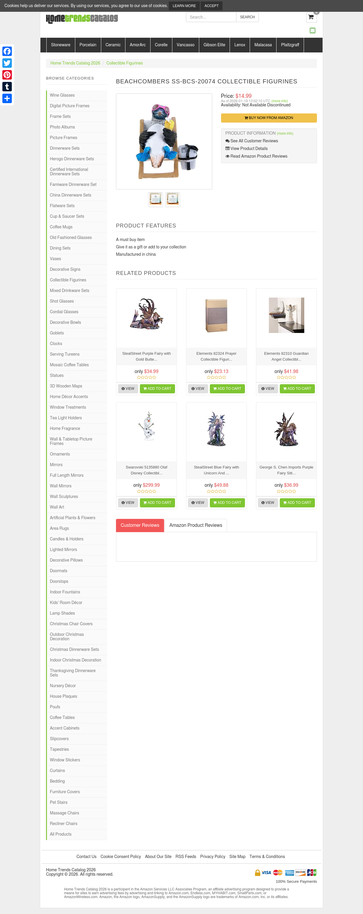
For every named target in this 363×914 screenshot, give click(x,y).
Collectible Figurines (125, 63)
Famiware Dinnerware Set (73, 185)
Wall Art (57, 507)
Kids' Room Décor (66, 603)
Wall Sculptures (64, 497)
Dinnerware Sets (65, 148)
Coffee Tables (62, 718)
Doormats (58, 571)
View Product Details (246, 148)
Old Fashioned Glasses (71, 238)
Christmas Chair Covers (71, 624)
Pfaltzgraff (290, 45)
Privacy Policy (212, 857)
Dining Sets (60, 248)
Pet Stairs (59, 803)
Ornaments (60, 454)
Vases (55, 259)
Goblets (57, 333)
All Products (60, 834)
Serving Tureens (65, 354)
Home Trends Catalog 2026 (75, 63)
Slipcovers (59, 739)
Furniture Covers (65, 792)
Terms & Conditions (267, 857)
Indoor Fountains (65, 592)
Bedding (57, 781)
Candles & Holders (67, 539)
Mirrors (56, 465)
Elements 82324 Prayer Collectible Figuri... (217, 356)
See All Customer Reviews (251, 141)
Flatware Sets (62, 206)
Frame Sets (60, 117)
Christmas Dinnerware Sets (74, 650)
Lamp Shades (62, 613)
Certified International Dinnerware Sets (69, 172)
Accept (212, 6)
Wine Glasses (62, 95)
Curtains (57, 771)
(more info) (279, 101)
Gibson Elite (214, 45)
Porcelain (88, 45)
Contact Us (86, 857)
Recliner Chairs (63, 824)
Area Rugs (59, 529)
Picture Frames (63, 138)
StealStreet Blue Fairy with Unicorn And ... (216, 470)
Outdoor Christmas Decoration (67, 637)
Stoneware (61, 45)
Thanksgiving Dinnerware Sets (73, 673)
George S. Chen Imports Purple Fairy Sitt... (286, 470)
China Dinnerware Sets (70, 195)
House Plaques (63, 696)
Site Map (237, 857)
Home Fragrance (65, 429)
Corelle (161, 45)
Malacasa (263, 45)
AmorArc (138, 45)
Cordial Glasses (64, 312)
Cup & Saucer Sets (67, 217)
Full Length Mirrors (67, 476)
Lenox (239, 45)
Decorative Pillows (66, 560)
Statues (57, 376)
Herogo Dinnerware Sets (72, 159)
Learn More (184, 6)
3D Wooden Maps (66, 386)
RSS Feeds (186, 857)
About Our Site (158, 857)
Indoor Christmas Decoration (75, 660)
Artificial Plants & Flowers (72, 518)
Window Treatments (68, 407)
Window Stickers (65, 760)
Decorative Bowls (65, 323)
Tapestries (59, 750)
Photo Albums (62, 127)
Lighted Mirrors (63, 550)
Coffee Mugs (61, 227)
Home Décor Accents (69, 397)
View (128, 388)
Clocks (56, 344)
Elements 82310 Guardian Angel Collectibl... (286, 356)
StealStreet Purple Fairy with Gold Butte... (146, 356)
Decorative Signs (65, 270)
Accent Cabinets (64, 728)
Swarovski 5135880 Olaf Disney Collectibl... (146, 470)
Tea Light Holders (66, 418)
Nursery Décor (63, 686)
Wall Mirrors (61, 486)
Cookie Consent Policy (121, 857)
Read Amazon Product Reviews (256, 156)
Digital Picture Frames (70, 106)
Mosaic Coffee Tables (69, 365)
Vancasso (185, 45)
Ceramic (113, 45)
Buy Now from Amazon (269, 118)
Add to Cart (157, 388)
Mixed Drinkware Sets (69, 291)
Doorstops (59, 582)
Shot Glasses (62, 301)
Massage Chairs (64, 813)
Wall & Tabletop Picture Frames (71, 441)
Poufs (55, 707)
